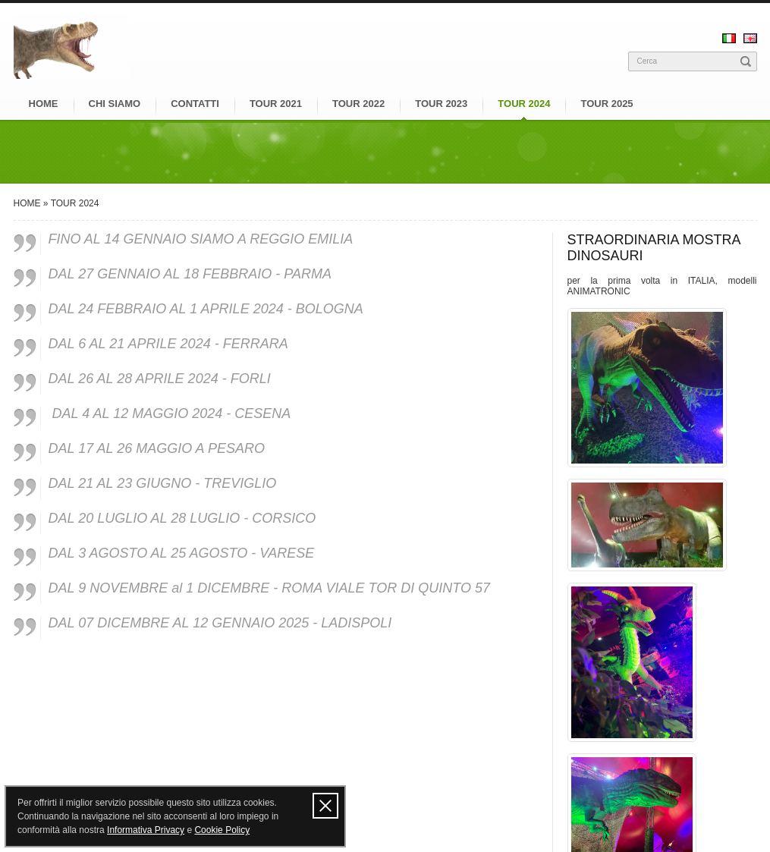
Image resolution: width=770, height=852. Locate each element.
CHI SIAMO (115, 103)
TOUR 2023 (441, 103)
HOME (43, 103)
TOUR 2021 (276, 103)
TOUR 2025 (606, 103)
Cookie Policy (222, 830)
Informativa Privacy (145, 830)
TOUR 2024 (524, 103)
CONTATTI (195, 103)
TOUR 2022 (358, 103)
